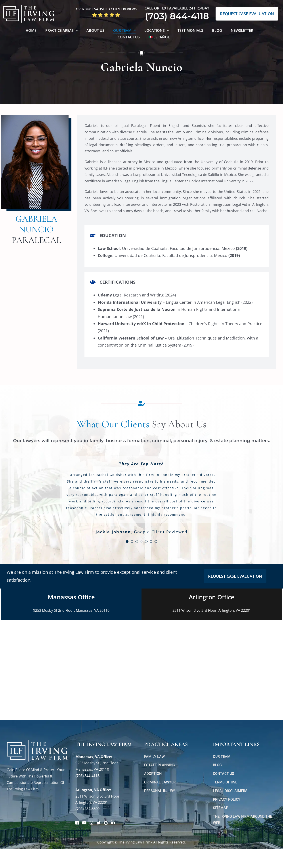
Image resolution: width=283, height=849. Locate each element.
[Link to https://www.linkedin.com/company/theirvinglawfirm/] (113, 823)
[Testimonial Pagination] (127, 541)
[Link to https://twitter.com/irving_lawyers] (99, 823)
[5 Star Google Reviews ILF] (106, 13)
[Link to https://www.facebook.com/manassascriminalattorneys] (77, 823)
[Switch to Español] (159, 37)
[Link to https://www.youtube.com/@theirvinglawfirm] (84, 823)
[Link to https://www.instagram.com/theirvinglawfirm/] (91, 823)
